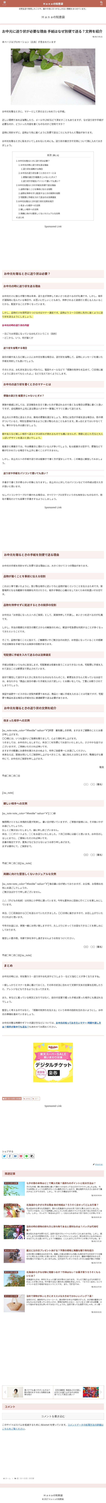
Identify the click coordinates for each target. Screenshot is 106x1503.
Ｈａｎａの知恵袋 (53, 3)
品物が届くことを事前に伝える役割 (36, 189)
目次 (49, 155)
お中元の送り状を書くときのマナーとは (38, 172)
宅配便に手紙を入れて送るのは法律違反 (38, 197)
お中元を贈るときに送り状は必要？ (34, 160)
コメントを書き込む (53, 1416)
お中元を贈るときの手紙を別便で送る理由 (37, 185)
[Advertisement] (53, 247)
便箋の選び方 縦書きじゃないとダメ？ (40, 177)
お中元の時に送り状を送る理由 (34, 164)
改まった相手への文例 (30, 205)
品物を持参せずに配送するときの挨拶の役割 (40, 193)
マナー (36, 1098)
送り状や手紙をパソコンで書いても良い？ (41, 181)
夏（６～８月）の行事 (12, 1098)
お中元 (27, 1098)
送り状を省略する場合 (33, 168)
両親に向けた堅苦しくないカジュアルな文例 (40, 213)
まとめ (21, 217)
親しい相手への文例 (29, 209)
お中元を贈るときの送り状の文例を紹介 (36, 201)
